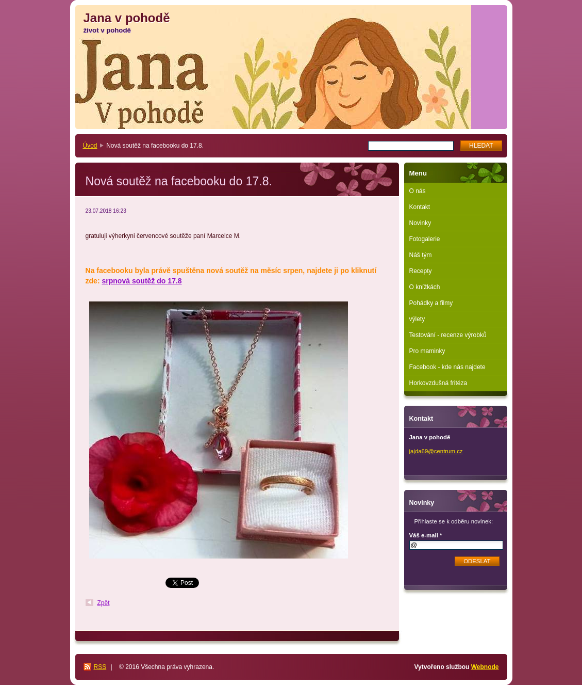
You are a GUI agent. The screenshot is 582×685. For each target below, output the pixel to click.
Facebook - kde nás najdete (447, 367)
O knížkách (424, 287)
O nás (417, 191)
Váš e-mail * (425, 535)
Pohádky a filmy (431, 303)
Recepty (420, 271)
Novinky (420, 223)
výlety (417, 319)
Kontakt (419, 207)
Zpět (103, 603)
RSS (100, 667)
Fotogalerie (424, 239)
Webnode (485, 667)
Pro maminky (427, 351)
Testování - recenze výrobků (448, 335)
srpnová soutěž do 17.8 (141, 281)
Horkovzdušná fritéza (438, 383)
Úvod (90, 145)
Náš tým (420, 255)
